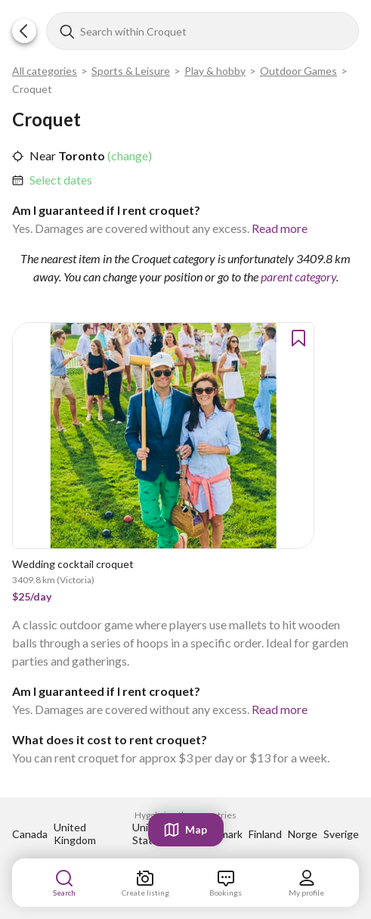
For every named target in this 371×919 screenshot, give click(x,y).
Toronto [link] (80, 155)
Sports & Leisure (130, 70)
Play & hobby (215, 70)
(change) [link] (128, 155)
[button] (24, 31)
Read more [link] (280, 228)
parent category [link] (298, 276)
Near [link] (42, 155)
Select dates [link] (60, 179)
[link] (60, 180)
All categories (44, 70)
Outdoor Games (298, 70)
